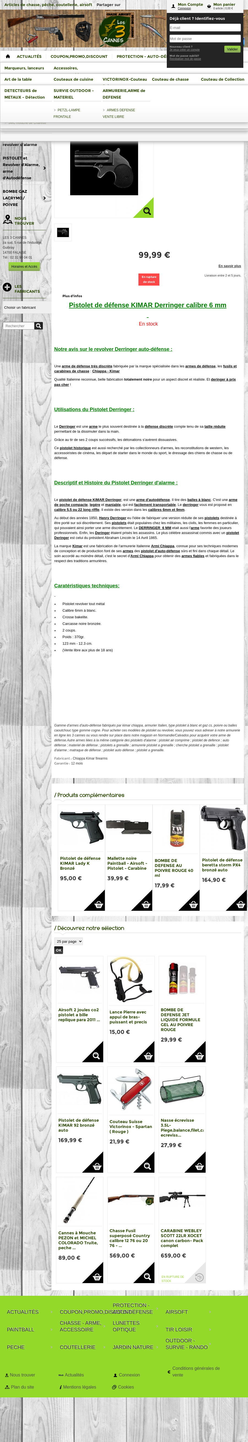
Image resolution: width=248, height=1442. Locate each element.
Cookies (126, 1387)
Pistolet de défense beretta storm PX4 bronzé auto (222, 864)
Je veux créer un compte (185, 49)
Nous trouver (22, 1375)
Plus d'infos (72, 296)
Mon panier (224, 4)
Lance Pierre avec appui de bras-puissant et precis (128, 1016)
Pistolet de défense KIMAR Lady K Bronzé (80, 863)
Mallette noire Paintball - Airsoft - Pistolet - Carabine (127, 863)
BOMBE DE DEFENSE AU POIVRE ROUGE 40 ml (174, 868)
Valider (232, 49)
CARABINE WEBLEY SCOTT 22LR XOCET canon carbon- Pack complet (182, 1238)
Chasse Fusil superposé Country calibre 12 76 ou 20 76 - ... (130, 1238)
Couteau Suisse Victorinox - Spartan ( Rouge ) (131, 1126)
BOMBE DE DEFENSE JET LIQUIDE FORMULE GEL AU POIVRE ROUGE (180, 1019)
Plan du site (22, 1387)
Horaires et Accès (24, 267)
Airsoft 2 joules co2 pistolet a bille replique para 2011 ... (79, 1014)
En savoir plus (230, 266)
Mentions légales (79, 1387)
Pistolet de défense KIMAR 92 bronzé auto (78, 1125)
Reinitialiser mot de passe (185, 58)
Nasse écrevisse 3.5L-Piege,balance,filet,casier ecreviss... (187, 1128)
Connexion (184, 8)
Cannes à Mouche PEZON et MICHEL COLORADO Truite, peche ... (78, 1240)
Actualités (74, 1375)
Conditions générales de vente (196, 1371)
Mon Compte (190, 4)
